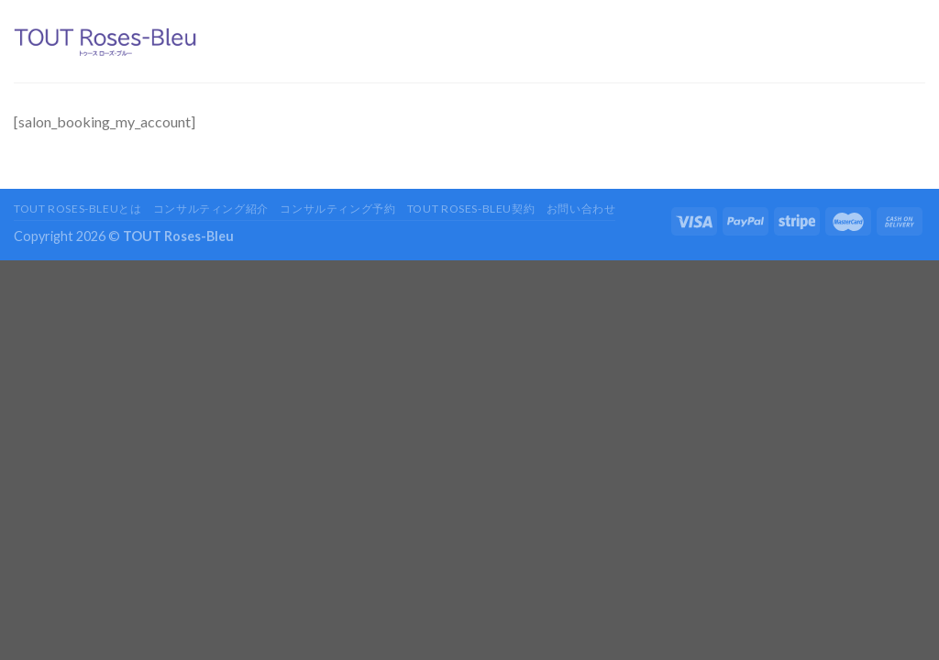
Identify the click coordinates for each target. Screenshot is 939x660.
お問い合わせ (581, 208)
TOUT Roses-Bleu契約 (471, 208)
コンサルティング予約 (337, 208)
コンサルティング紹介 (211, 208)
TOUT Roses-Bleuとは (77, 208)
